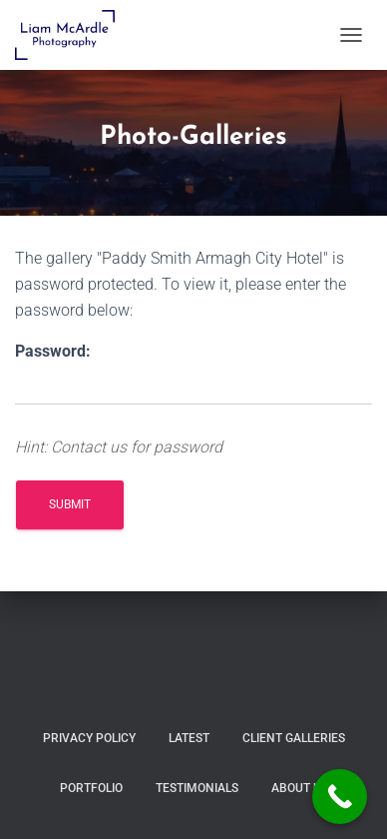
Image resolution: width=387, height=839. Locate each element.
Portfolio (91, 788)
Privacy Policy (89, 738)
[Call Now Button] (339, 796)
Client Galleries (293, 738)
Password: (53, 351)
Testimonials (197, 788)
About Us (299, 788)
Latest (189, 738)
